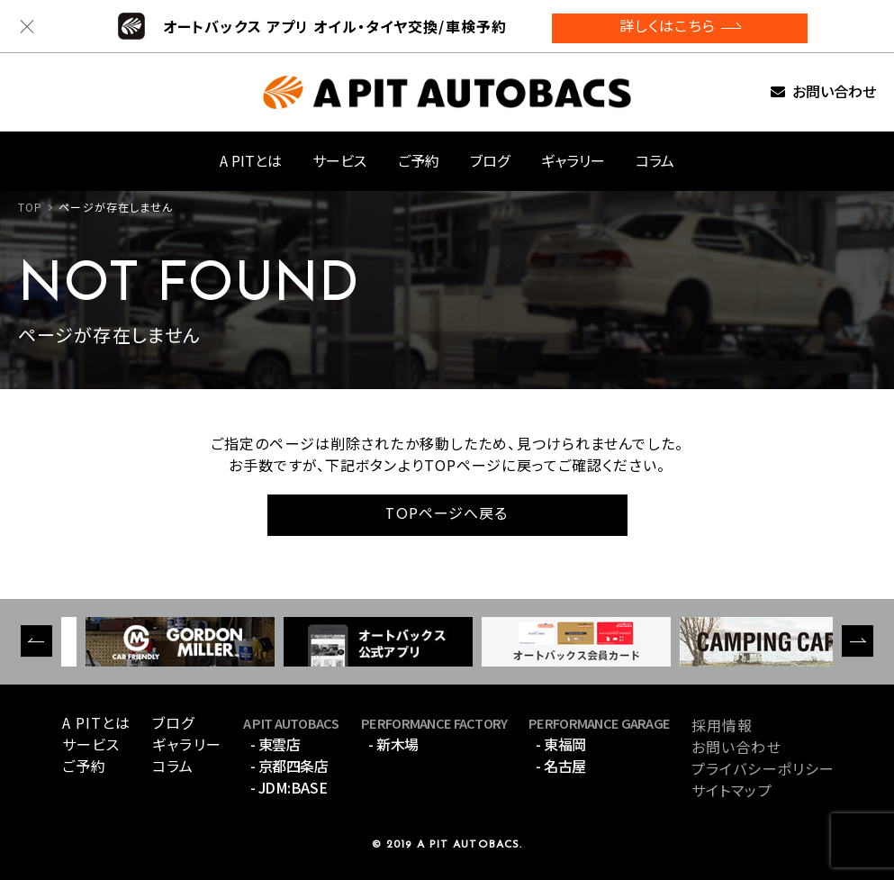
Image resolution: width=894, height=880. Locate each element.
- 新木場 (393, 744)
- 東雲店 (275, 744)
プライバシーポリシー (763, 768)
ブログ (490, 160)
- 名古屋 (561, 765)
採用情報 (722, 725)
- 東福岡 (561, 744)
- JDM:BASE (288, 787)
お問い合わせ (834, 92)
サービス (339, 160)
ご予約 (418, 160)
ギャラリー (573, 160)
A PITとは (251, 160)
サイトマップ (731, 790)
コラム (655, 160)
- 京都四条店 (289, 765)
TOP (30, 206)
